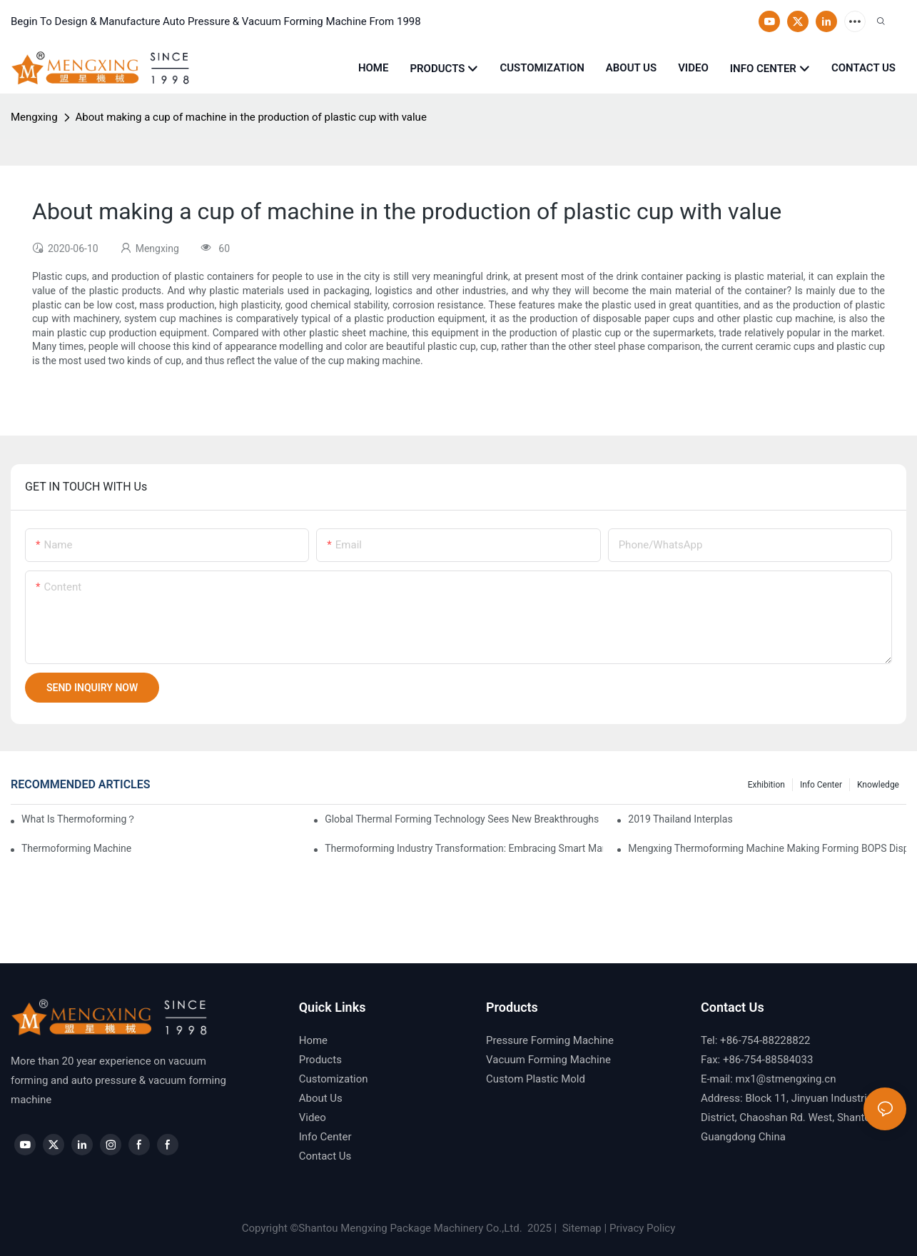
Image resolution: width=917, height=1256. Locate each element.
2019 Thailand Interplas (680, 819)
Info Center (821, 785)
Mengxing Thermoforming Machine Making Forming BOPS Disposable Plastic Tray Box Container (767, 848)
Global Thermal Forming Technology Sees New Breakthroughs (462, 819)
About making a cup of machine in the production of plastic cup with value (251, 117)
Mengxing (34, 117)
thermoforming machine (76, 848)
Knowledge (878, 785)
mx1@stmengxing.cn (786, 1078)
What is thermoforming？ (78, 819)
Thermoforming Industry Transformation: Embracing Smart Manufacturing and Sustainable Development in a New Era (464, 848)
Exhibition (766, 785)
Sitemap (580, 1228)
